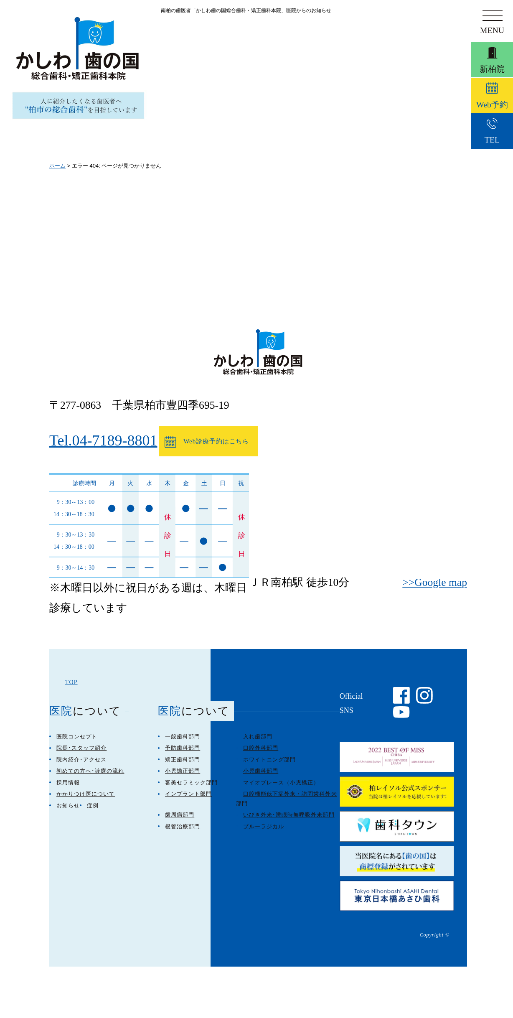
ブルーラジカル (263, 833)
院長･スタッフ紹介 (81, 754)
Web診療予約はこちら (196, 445)
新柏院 (492, 64)
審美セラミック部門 (191, 789)
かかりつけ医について (85, 800)
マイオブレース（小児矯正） (281, 789)
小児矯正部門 (182, 777)
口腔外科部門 (260, 754)
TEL (492, 147)
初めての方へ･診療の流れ (90, 777)
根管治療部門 (182, 833)
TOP (71, 688)
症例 (93, 812)
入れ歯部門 (257, 743)
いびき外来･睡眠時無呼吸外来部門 (289, 821)
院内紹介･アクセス (81, 766)
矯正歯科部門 (182, 766)
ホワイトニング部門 (269, 766)
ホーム (57, 166)
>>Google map (434, 582)
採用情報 (68, 789)
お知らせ (68, 812)
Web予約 (492, 106)
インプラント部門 (188, 800)
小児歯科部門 (260, 777)
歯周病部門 (179, 821)
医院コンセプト (76, 743)
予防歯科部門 (182, 754)
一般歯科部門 (182, 743)
